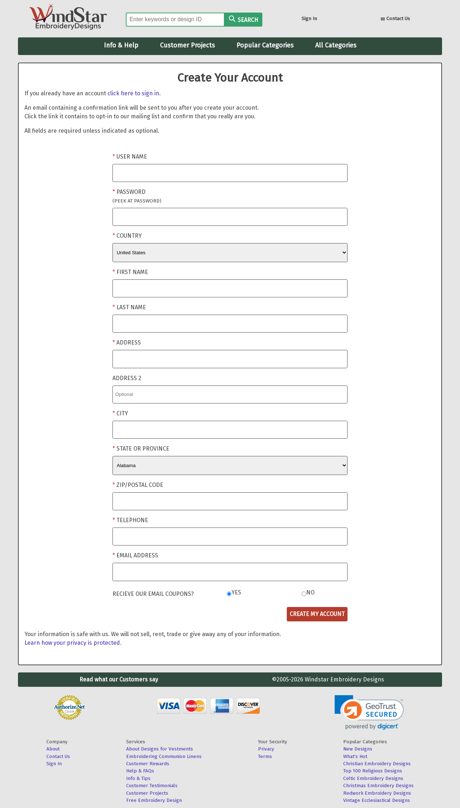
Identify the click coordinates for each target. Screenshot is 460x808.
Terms (265, 756)
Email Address (137, 555)
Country (129, 235)
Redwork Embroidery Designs (377, 793)
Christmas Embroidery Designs (378, 785)
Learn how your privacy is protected (72, 642)
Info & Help (121, 45)
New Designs (357, 749)
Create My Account (317, 614)
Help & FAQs (140, 771)
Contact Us (395, 19)
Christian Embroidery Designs (377, 764)
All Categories (335, 45)
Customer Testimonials (152, 785)
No (310, 592)
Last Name (131, 307)
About (53, 749)
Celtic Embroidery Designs (373, 778)
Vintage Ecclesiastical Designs (376, 800)
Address (128, 342)
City (122, 413)
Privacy (266, 749)
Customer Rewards (147, 764)
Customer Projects (187, 45)
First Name (132, 272)
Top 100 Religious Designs (372, 771)
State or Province (142, 448)
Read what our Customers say (118, 679)
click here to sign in (133, 93)
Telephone (132, 520)
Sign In (309, 18)
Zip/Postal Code (139, 484)
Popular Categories (265, 45)
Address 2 (126, 378)
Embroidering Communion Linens (164, 756)
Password (136, 196)
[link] (369, 712)
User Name (131, 156)
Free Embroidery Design (154, 800)
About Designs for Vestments (159, 749)
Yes (236, 592)
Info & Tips (138, 778)
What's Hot (355, 756)
